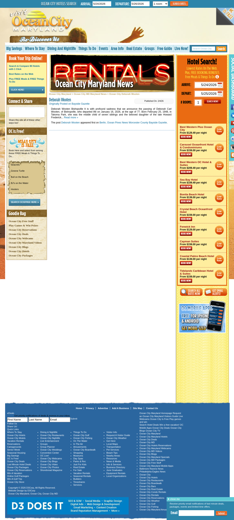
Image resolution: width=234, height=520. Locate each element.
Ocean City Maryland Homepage (155, 413)
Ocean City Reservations (23, 229)
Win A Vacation (14, 473)
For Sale (77, 470)
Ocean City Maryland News (94, 83)
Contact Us (152, 408)
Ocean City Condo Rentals (152, 492)
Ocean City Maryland (60, 94)
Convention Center (49, 453)
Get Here (111, 441)
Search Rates (179, 3)
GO (212, 102)
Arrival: (86, 4)
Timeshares (79, 482)
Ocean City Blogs (18, 246)
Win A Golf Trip (14, 479)
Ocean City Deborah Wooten (124, 94)
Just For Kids (79, 464)
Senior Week (13, 449)
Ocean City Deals (18, 234)
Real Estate (134, 48)
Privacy (90, 408)
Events (103, 48)
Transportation (113, 447)
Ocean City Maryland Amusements (156, 509)
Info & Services (113, 464)
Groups (150, 48)
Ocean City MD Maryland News (90, 94)
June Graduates (114, 470)
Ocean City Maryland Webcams (155, 448)
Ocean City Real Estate (151, 489)
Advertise (103, 408)
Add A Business (120, 408)
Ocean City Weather (116, 438)
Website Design (16, 490)
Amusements (79, 447)
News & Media (113, 461)
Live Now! (181, 48)
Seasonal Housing (16, 453)
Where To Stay (35, 48)
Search (221, 49)
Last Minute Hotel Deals (19, 464)
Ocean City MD (50, 493)
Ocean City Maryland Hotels (153, 436)
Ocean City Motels (16, 438)
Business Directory (115, 467)
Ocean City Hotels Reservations (155, 445)
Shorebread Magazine (51, 470)
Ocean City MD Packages (152, 460)
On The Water (80, 441)
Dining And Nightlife (61, 48)
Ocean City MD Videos (150, 451)
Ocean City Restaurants (52, 435)
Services (77, 485)
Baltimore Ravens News (151, 468)
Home (79, 408)
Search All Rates (191, 292)
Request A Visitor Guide (118, 435)
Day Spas (78, 458)
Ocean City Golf (81, 435)
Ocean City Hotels (19, 251)
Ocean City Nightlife (50, 438)
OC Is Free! (13, 458)
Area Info (117, 48)
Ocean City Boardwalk (84, 449)
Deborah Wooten (70, 122)
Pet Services (112, 449)
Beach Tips (111, 453)
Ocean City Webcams (21, 238)
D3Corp (30, 487)
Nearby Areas (113, 455)
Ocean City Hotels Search (58, 3)
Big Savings (14, 48)
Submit (221, 513)
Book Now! (186, 137)
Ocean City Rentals (149, 495)
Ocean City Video (49, 464)
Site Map (137, 408)
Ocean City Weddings (51, 449)
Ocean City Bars (147, 486)
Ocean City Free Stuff (21, 221)
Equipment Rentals (115, 473)
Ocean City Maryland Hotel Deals (219, 130)
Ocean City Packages (21, 255)
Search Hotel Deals (149, 425)
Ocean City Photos (49, 467)
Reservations (13, 444)
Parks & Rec (79, 461)
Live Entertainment (49, 441)
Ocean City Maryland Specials (154, 457)
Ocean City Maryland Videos (25, 242)
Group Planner (47, 447)
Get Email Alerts (216, 292)
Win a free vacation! (169, 425)
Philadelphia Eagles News (152, 471)
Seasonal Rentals (82, 476)
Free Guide (164, 48)
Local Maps (112, 444)
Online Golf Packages (18, 476)
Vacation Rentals (15, 441)
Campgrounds (14, 447)
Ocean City (35, 493)
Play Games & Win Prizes (23, 225)
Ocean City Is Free (159, 419)
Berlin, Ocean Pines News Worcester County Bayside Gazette (133, 122)
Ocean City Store (15, 482)
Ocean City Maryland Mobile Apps (156, 466)
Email (174, 512)
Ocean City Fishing (82, 438)
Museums (78, 455)
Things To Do (87, 48)
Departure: (122, 4)
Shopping (78, 453)
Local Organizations (116, 476)
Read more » (71, 117)
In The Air (78, 444)
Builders (77, 479)
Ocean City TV (153, 430)
